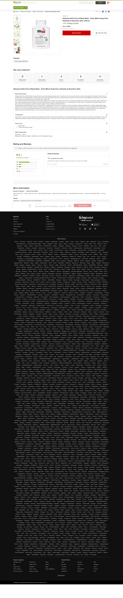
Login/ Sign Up (100, 3)
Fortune (96, 569)
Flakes (47, 564)
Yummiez (64, 566)
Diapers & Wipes (33, 571)
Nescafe (80, 562)
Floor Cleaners (17, 569)
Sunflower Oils (17, 562)
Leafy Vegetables (49, 569)
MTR (95, 562)
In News (15, 221)
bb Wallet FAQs (50, 224)
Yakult (95, 566)
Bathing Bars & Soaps (45, 193)
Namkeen (31, 566)
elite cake (80, 564)
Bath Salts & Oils (18, 193)
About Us (15, 219)
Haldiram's (64, 571)
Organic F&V (16, 566)
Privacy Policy (16, 226)
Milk (14, 564)
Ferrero (80, 571)
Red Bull (64, 564)
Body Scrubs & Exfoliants (60, 193)
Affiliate (15, 229)
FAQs (47, 219)
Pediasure (96, 564)
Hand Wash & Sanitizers (76, 193)
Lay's (95, 571)
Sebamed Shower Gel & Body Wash (31, 201)
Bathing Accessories (31, 193)
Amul (63, 562)
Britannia (64, 569)
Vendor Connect (50, 229)
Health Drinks (33, 564)
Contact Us (49, 221)
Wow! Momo (81, 569)
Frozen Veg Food (18, 571)
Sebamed (65, 16)
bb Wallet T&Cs (50, 226)
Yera (79, 566)
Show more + (61, 575)
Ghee (46, 562)
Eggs (46, 566)
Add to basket (76, 33)
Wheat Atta (32, 562)
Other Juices (32, 569)
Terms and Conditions (19, 231)
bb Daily (15, 234)
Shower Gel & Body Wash (93, 193)
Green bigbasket (17, 224)
